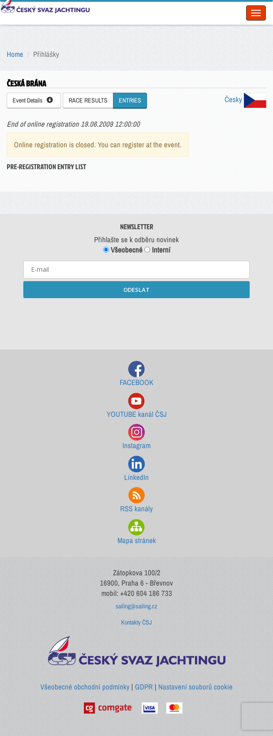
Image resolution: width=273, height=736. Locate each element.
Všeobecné (123, 250)
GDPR (144, 687)
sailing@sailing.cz (136, 606)
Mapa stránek (136, 532)
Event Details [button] (33, 100)
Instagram (136, 437)
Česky (245, 99)
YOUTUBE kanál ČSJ (137, 406)
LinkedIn (136, 469)
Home (15, 54)
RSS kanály (136, 500)
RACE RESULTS (88, 100)
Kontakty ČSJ (136, 622)
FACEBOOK (136, 374)
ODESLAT (136, 290)
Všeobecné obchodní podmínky (85, 687)
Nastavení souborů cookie (195, 687)
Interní (157, 250)
